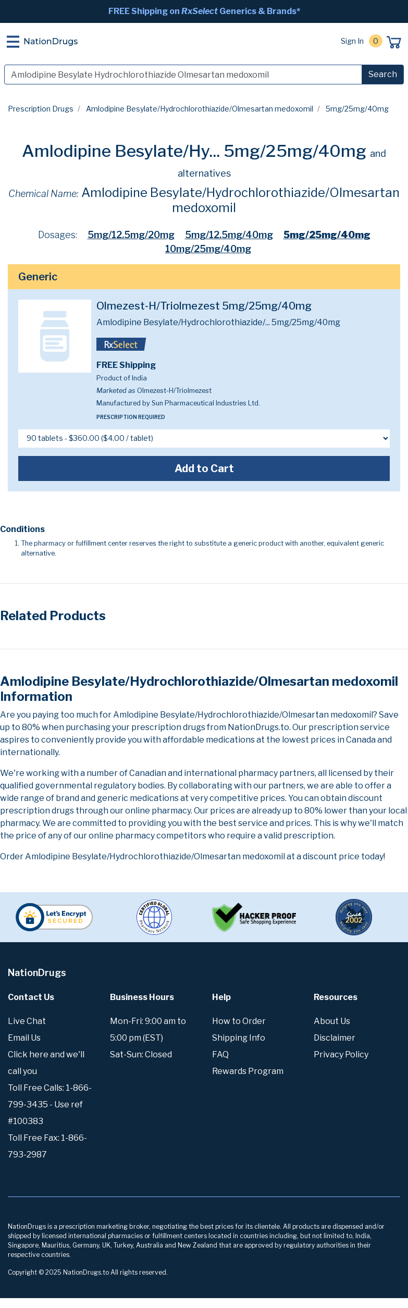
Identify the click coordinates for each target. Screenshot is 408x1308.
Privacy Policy (341, 1054)
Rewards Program (247, 1071)
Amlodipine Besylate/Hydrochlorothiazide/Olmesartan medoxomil (199, 108)
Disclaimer (334, 1038)
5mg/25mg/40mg (326, 234)
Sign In (352, 40)
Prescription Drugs (40, 108)
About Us (332, 1021)
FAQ (220, 1054)
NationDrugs (50, 41)
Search (382, 74)
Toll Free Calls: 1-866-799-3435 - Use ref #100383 (50, 1104)
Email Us (24, 1038)
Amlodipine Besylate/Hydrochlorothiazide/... (183, 322)
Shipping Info (238, 1038)
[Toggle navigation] (13, 42)
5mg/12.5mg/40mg (229, 234)
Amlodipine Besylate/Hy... (121, 151)
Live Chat (27, 1021)
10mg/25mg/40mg (208, 248)
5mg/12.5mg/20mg (131, 234)
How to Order (239, 1021)
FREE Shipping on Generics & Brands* (204, 11)
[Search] (183, 74)
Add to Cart (204, 468)
